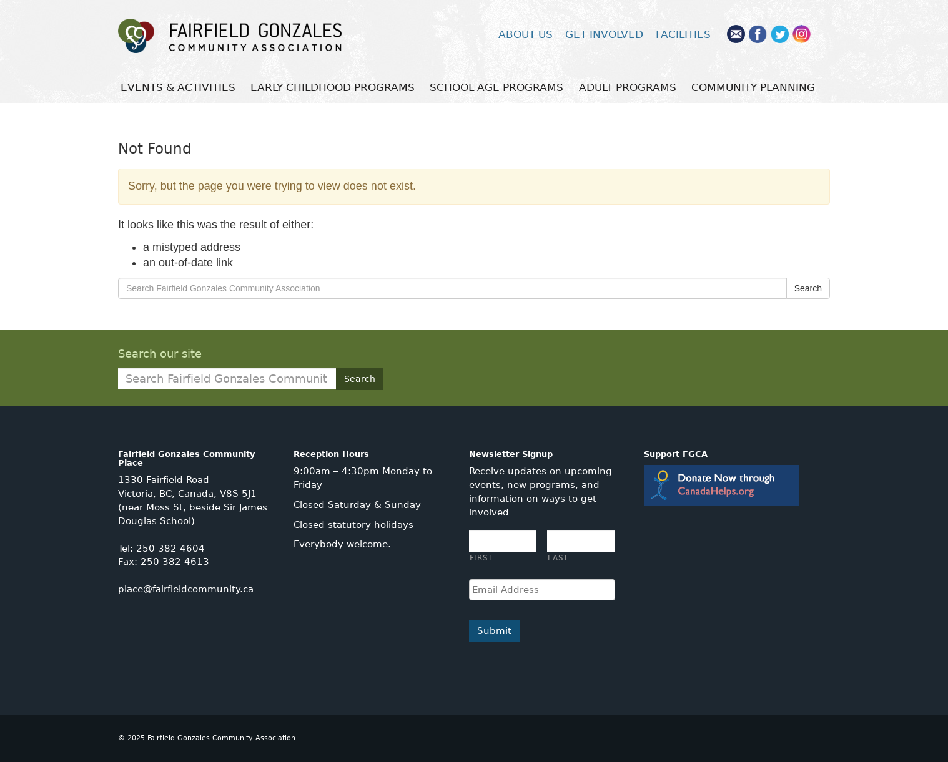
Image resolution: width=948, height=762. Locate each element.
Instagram (801, 34)
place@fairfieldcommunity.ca (186, 589)
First (481, 557)
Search (808, 288)
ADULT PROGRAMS (627, 87)
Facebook (758, 34)
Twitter (780, 34)
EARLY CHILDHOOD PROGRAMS (332, 87)
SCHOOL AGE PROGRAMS (496, 87)
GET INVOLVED (604, 34)
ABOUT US (525, 34)
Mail (736, 34)
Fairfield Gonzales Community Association (261, 36)
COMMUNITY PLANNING (753, 87)
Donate (721, 485)
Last (558, 557)
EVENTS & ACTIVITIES (178, 87)
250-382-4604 (170, 548)
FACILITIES (683, 34)
